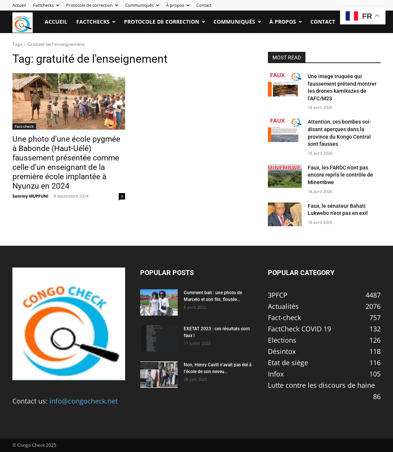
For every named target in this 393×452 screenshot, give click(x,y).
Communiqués (142, 5)
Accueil (19, 5)
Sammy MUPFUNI (30, 196)
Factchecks (46, 5)
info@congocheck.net (84, 400)
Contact (204, 5)
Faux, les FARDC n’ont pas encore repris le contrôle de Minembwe (340, 175)
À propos (177, 5)
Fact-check (24, 126)
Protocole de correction (92, 5)
